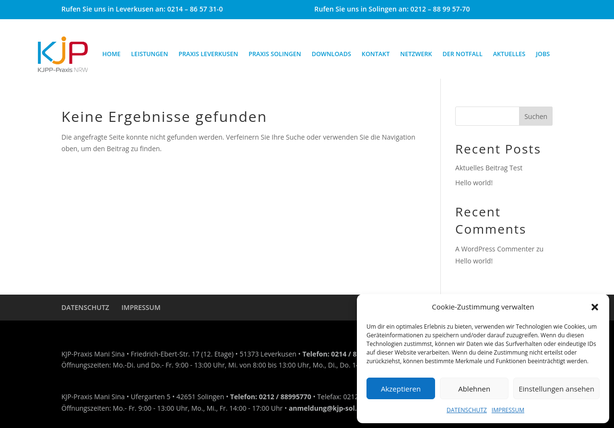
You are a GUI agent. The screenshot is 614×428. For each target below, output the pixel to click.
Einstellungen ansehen (556, 388)
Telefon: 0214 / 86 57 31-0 (343, 353)
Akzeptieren (401, 388)
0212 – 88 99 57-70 (440, 8)
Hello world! (474, 182)
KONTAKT (376, 54)
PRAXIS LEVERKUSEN (208, 54)
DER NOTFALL (463, 54)
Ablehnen (474, 388)
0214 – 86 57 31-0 (195, 8)
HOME (111, 54)
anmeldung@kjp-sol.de (327, 408)
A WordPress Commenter (494, 248)
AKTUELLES (509, 54)
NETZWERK (416, 54)
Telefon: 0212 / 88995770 (270, 396)
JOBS (543, 54)
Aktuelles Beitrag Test (488, 167)
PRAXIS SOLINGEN (274, 54)
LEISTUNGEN (149, 54)
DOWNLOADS (331, 54)
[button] (595, 307)
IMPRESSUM (508, 410)
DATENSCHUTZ (467, 410)
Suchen (535, 116)
